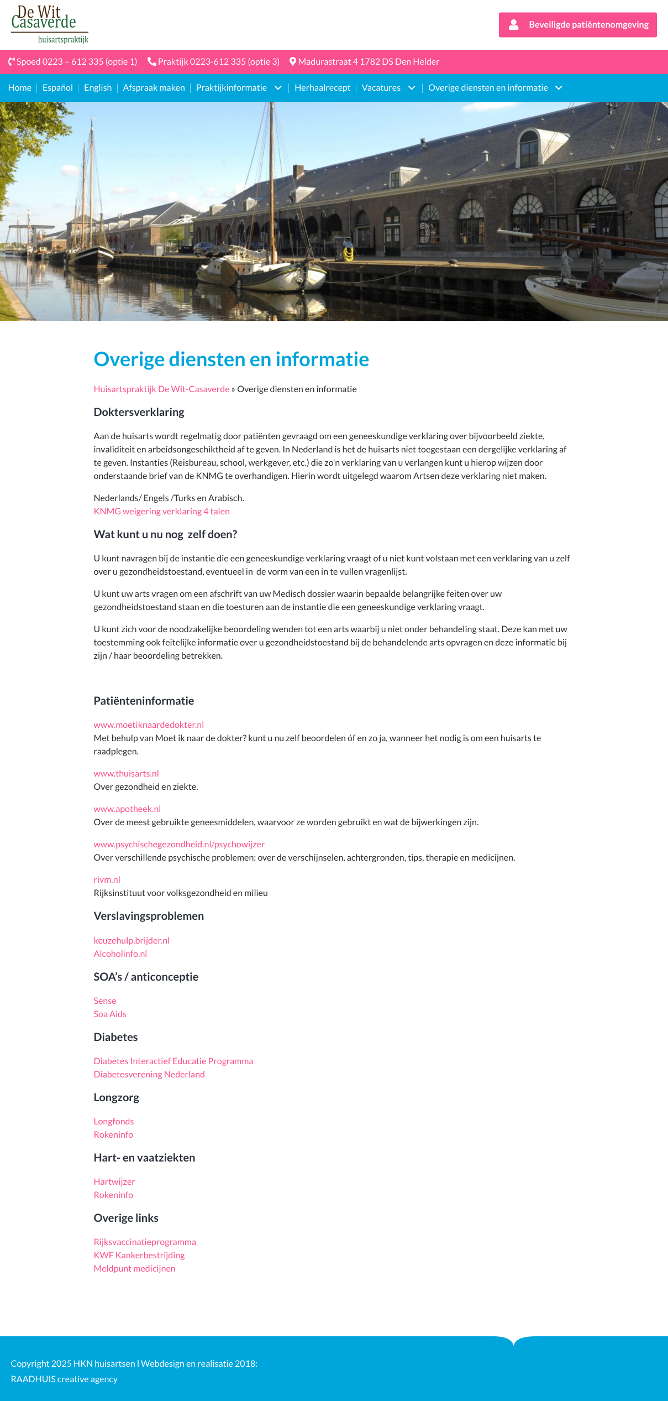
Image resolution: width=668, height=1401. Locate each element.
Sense (105, 1001)
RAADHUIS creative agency (64, 1379)
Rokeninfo (114, 1134)
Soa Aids (110, 1014)
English (98, 87)
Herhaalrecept (322, 87)
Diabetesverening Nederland (150, 1074)
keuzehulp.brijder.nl (132, 940)
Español (58, 87)
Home (20, 87)
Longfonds (114, 1121)
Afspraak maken (154, 87)
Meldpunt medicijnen (135, 1268)
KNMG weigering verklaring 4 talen (162, 511)
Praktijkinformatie (231, 87)
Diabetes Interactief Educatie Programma (174, 1061)
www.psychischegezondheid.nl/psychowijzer (179, 844)
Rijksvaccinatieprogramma (145, 1242)
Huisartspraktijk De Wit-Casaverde (162, 389)
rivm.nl (107, 879)
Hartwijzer (114, 1181)
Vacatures (381, 87)
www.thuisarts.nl (127, 773)
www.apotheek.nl (127, 809)
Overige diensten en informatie (488, 87)
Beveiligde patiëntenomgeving (578, 26)
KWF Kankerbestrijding (139, 1255)
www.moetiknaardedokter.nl (149, 725)
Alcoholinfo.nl (121, 954)
